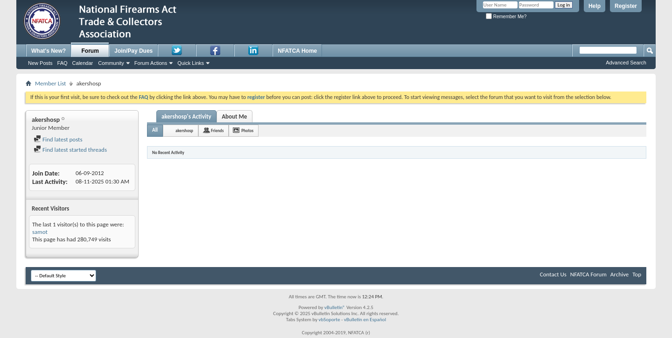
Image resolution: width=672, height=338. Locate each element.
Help (594, 6)
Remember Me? (506, 16)
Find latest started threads (70, 149)
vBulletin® (334, 307)
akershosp (184, 130)
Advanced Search (626, 62)
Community (111, 63)
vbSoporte (329, 320)
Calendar (82, 63)
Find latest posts (58, 139)
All (155, 130)
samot (40, 231)
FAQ (62, 63)
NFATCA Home (297, 51)
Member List (50, 83)
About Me (234, 116)
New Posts (40, 63)
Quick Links (190, 63)
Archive (619, 274)
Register (626, 6)
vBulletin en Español (365, 320)
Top (636, 274)
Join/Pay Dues (133, 51)
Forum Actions (150, 63)
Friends (217, 130)
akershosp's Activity (186, 116)
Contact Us (553, 274)
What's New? (48, 51)
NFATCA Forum (588, 274)
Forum (90, 51)
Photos (247, 130)
